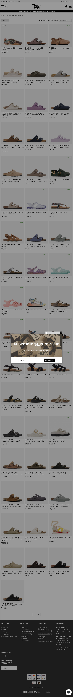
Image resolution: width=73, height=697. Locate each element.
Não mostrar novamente (53, 333)
